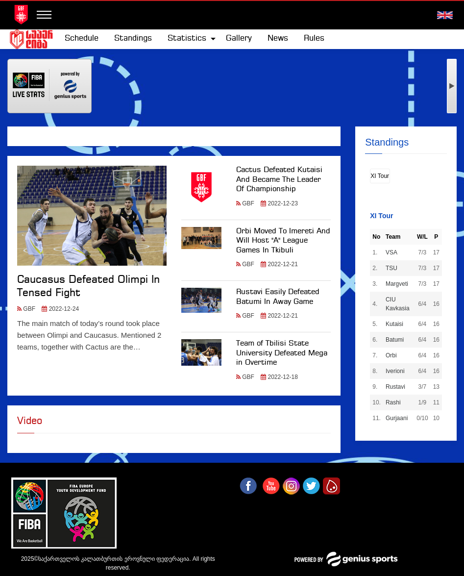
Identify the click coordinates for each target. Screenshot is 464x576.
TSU (391, 268)
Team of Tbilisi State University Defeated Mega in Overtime (281, 353)
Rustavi (395, 386)
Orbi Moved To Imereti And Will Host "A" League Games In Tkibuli (283, 240)
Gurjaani (397, 418)
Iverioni (395, 371)
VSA (391, 252)
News (278, 38)
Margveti (397, 283)
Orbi (391, 355)
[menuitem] (81, 38)
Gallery (239, 38)
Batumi (395, 339)
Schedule (81, 38)
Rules (314, 38)
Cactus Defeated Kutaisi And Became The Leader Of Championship (279, 179)
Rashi (393, 402)
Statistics (187, 38)
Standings (133, 38)
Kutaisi (394, 324)
